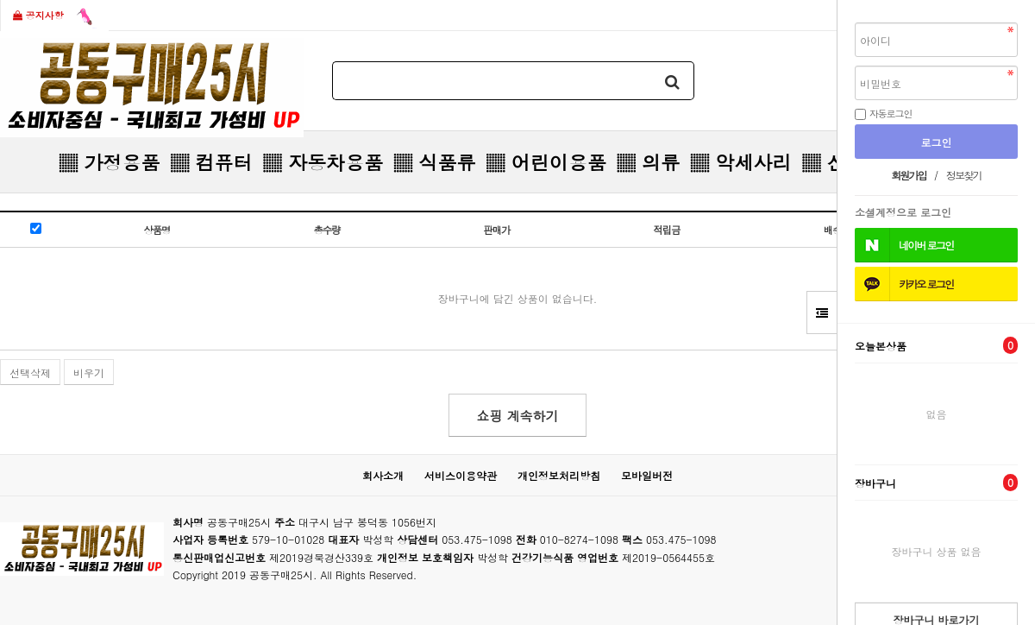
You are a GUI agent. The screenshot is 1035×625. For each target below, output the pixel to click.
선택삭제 (30, 372)
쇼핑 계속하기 (517, 416)
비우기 (88, 372)
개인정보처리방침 (559, 475)
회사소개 (383, 475)
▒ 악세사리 (740, 161)
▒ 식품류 (434, 161)
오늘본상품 (936, 345)
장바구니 (936, 482)
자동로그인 (891, 113)
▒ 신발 (832, 161)
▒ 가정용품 (109, 161)
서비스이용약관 (460, 475)
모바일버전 (647, 475)
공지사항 (55, 16)
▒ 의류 (648, 161)
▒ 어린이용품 (545, 161)
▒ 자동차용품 (323, 161)
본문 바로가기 (0, 0)
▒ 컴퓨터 (211, 161)
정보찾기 (964, 174)
